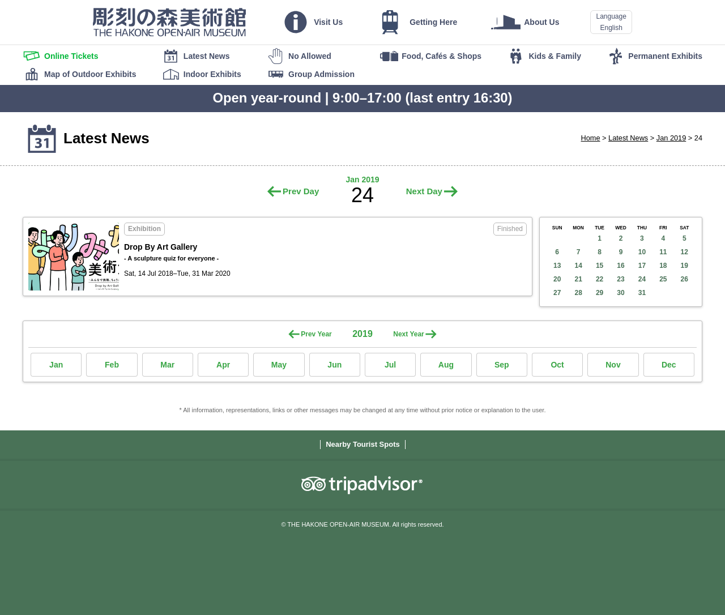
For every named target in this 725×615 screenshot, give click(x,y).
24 (642, 279)
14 (578, 266)
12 (684, 252)
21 (578, 279)
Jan (56, 364)
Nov (612, 364)
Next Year (408, 334)
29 (599, 293)
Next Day (424, 191)
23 (620, 279)
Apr (223, 364)
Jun (334, 364)
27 (557, 293)
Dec (669, 364)
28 (578, 293)
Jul (390, 364)
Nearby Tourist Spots (363, 444)
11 (663, 252)
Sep (501, 364)
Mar (167, 364)
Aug (446, 364)
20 (557, 279)
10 (642, 252)
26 (684, 279)
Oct (557, 364)
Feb (112, 364)
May (279, 364)
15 (599, 266)
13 (557, 266)
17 (642, 266)
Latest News (628, 138)
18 (663, 266)
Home (590, 138)
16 (620, 266)
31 (642, 293)
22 (599, 279)
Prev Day (301, 191)
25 (663, 279)
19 (684, 266)
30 (620, 293)
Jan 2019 (671, 138)
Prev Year (316, 334)
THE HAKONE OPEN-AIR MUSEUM (169, 22)
